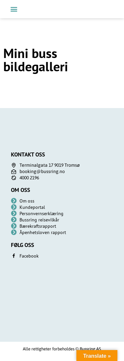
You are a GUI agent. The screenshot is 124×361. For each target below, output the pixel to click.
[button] (13, 9)
